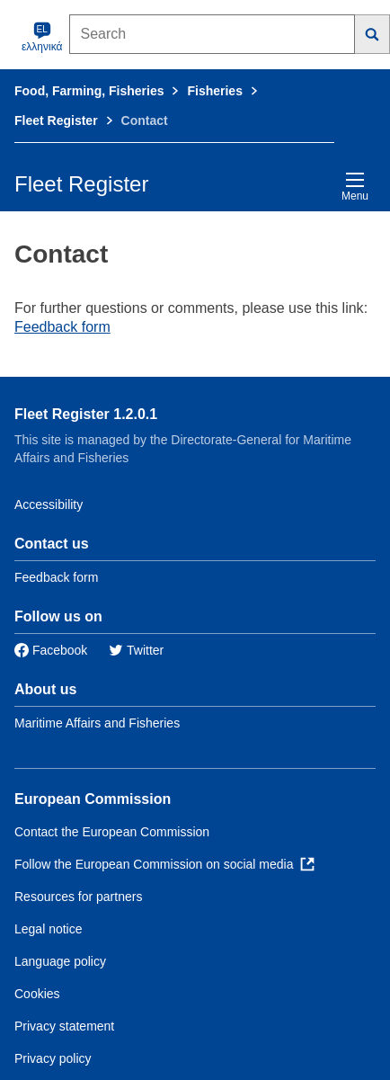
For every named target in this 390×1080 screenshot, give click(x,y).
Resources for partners (78, 896)
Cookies (37, 993)
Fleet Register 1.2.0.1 (85, 414)
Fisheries (214, 91)
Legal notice (48, 929)
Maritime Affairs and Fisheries (97, 723)
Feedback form (62, 327)
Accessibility (48, 504)
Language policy (60, 961)
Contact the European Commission (111, 832)
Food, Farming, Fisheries (89, 91)
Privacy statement (64, 1026)
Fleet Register (56, 120)
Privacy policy (53, 1058)
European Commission (92, 799)
